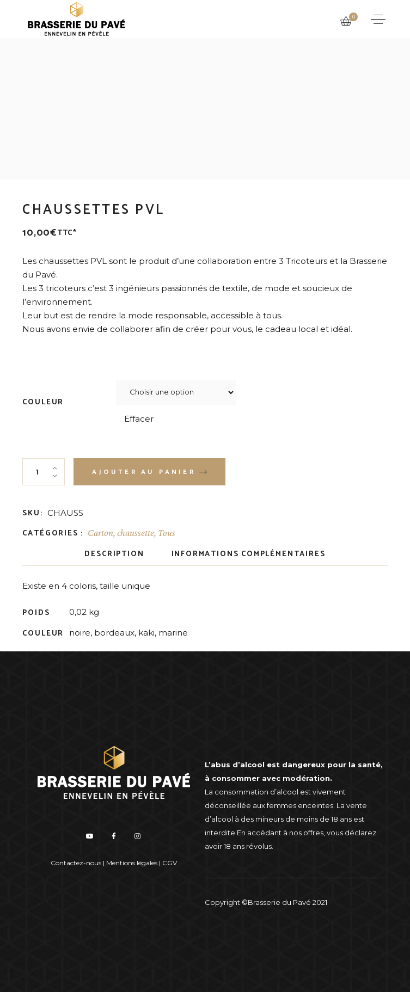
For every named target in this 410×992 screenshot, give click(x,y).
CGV (169, 863)
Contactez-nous (76, 863)
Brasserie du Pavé (279, 902)
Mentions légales (131, 863)
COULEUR (43, 402)
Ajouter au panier (143, 472)
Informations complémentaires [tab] (249, 554)
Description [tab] (114, 554)
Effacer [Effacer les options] (139, 419)
